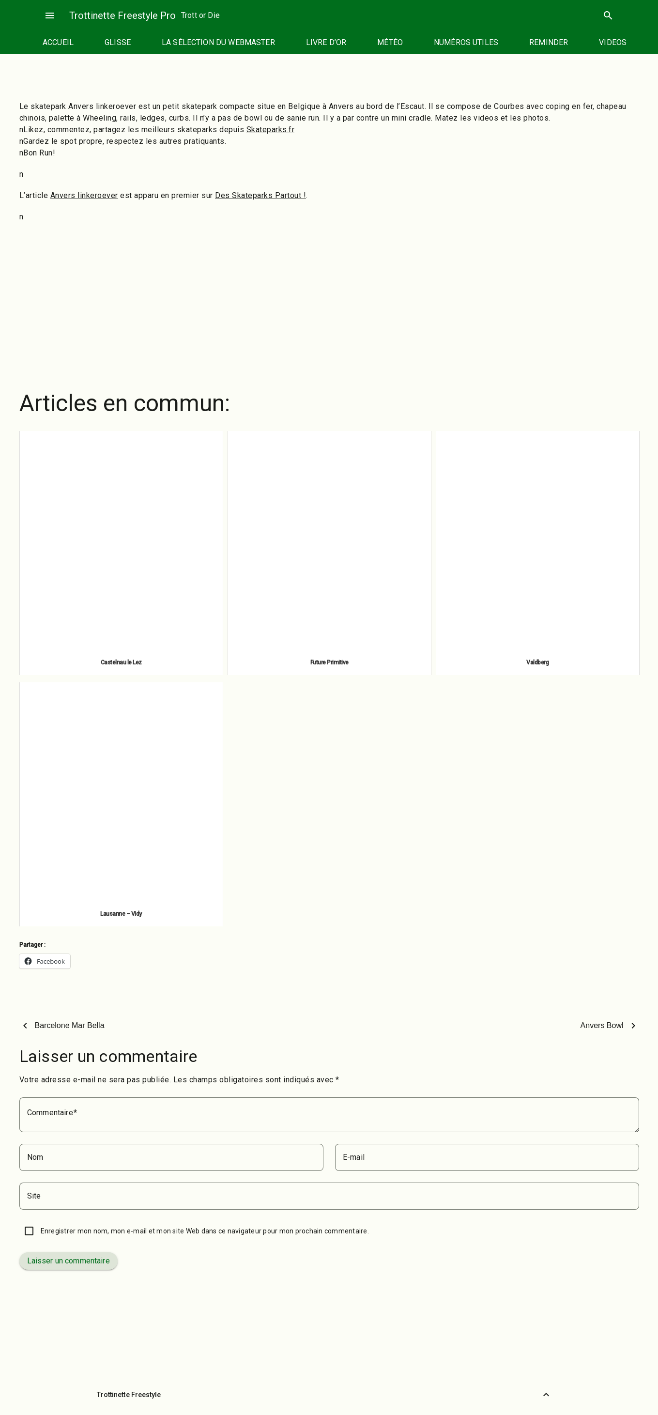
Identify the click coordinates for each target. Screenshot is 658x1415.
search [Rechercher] (608, 15)
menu (50, 15)
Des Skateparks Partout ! (260, 195)
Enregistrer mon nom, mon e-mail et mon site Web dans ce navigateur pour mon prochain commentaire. (205, 1231)
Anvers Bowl (602, 1025)
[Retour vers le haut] (546, 1394)
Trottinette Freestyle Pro (122, 15)
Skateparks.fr (270, 129)
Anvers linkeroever (84, 195)
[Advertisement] (329, 300)
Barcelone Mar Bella (70, 1025)
